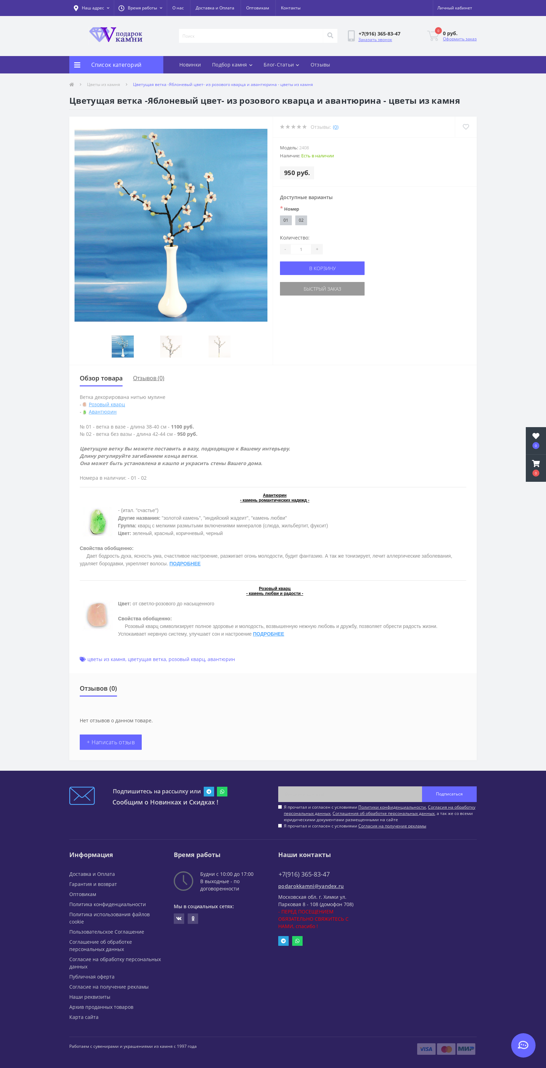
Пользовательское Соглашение (106, 931)
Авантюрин (103, 411)
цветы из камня (106, 659)
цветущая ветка (147, 659)
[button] (140, 8)
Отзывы (320, 64)
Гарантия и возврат (93, 884)
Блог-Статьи (281, 64)
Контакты (291, 8)
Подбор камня (232, 64)
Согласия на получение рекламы (392, 826)
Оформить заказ (460, 39)
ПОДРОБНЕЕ (185, 563)
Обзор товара (101, 378)
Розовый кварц (107, 404)
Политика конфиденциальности (107, 904)
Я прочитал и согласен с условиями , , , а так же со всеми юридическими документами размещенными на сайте (379, 813)
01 (285, 220)
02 (301, 220)
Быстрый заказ (322, 288)
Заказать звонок (375, 39)
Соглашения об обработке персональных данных (384, 813)
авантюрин (221, 659)
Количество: (295, 237)
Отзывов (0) (148, 378)
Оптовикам (257, 8)
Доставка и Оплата (215, 8)
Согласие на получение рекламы (109, 986)
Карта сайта (84, 1017)
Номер (289, 208)
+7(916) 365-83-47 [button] (304, 874)
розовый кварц (187, 659)
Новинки (190, 64)
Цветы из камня (103, 84)
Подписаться (449, 794)
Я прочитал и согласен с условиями (355, 826)
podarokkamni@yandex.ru (311, 886)
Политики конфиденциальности (392, 807)
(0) (335, 127)
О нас (178, 8)
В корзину (322, 268)
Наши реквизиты (89, 997)
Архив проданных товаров (101, 1007)
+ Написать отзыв (111, 742)
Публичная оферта (92, 976)
